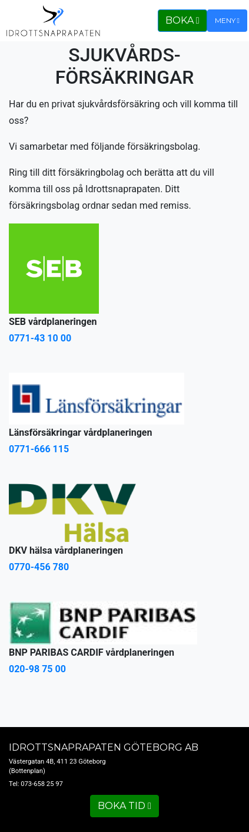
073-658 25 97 (42, 784)
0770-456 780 (39, 567)
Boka (182, 20)
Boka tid (124, 805)
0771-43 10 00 (40, 338)
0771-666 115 (39, 449)
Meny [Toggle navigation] (227, 20)
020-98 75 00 (37, 669)
